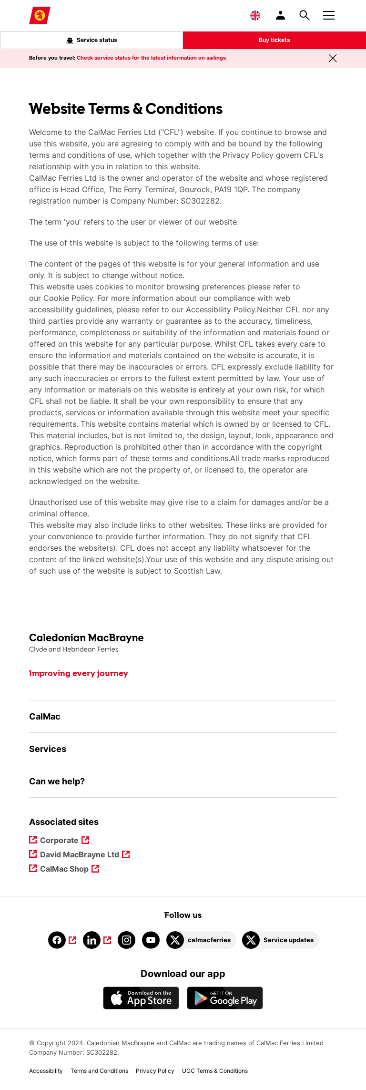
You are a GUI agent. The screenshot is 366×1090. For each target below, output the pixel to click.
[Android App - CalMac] (225, 998)
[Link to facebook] (62, 940)
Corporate (60, 840)
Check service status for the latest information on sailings (151, 57)
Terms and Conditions (99, 1070)
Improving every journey (78, 674)
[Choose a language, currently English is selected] (255, 15)
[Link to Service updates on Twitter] (280, 940)
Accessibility (46, 1070)
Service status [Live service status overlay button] (91, 40)
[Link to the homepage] (182, 643)
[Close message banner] (332, 58)
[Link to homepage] (40, 15)
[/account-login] (281, 15)
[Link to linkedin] (97, 940)
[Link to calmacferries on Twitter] (201, 940)
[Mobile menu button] (329, 14)
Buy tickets (274, 39)
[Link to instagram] (126, 940)
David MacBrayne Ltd (80, 855)
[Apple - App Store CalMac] (141, 998)
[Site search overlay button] (304, 15)
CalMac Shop (65, 869)
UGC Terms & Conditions (215, 1070)
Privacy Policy (155, 1070)
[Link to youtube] (151, 940)
